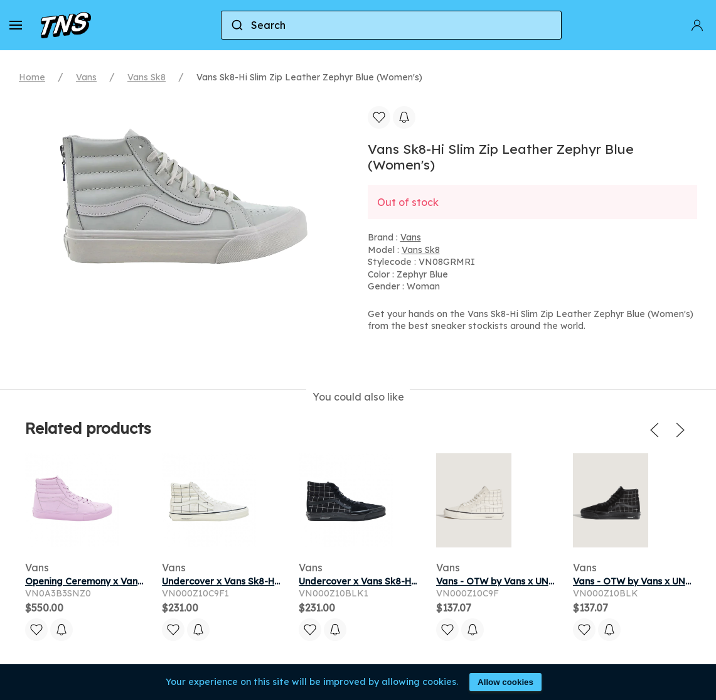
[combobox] (391, 25)
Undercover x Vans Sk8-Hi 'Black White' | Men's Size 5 (416, 581)
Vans (86, 77)
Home (32, 77)
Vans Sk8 (146, 77)
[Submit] (236, 25)
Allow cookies (505, 682)
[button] (15, 25)
